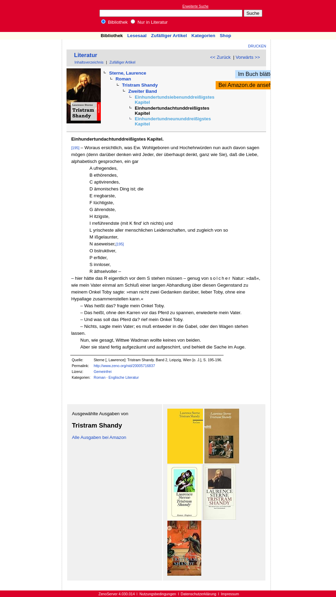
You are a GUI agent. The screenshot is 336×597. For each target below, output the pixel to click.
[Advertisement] (304, 15)
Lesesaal (136, 35)
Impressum (230, 594)
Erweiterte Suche (195, 6)
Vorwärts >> (248, 57)
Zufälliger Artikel (169, 35)
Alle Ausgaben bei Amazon (99, 437)
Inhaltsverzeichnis (89, 62)
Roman (123, 78)
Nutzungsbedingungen (158, 594)
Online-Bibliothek (32, 16)
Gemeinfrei (102, 371)
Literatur (85, 55)
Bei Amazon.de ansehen (248, 85)
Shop (225, 35)
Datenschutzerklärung (198, 594)
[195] (75, 148)
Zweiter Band (142, 91)
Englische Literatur (123, 377)
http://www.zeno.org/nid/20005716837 (124, 366)
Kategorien (203, 35)
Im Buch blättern (258, 74)
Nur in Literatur (149, 22)
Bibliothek (114, 22)
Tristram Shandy (140, 85)
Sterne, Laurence (127, 73)
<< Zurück (220, 57)
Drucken (257, 46)
